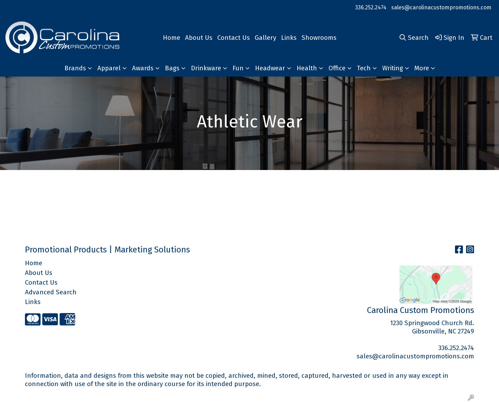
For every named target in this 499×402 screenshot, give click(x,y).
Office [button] (337, 68)
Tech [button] (364, 68)
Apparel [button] (109, 68)
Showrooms (318, 38)
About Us (198, 38)
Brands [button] (75, 68)
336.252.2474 (370, 7)
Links (289, 38)
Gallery (265, 38)
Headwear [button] (270, 68)
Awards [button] (143, 68)
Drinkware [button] (206, 68)
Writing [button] (392, 68)
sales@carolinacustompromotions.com (441, 7)
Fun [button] (238, 68)
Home (171, 38)
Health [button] (307, 68)
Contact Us (233, 38)
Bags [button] (172, 68)
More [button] (421, 68)
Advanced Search (51, 292)
